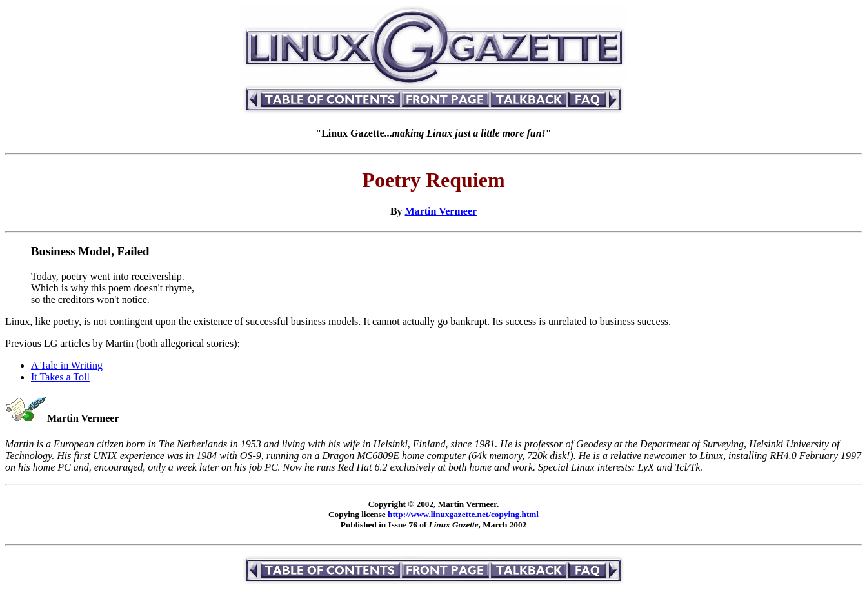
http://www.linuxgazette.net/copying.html (463, 514)
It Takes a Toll (60, 376)
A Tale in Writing (67, 365)
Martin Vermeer (441, 211)
